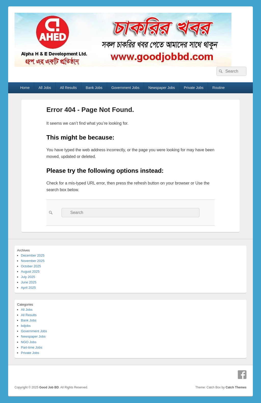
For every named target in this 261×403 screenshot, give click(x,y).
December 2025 (33, 255)
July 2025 (28, 277)
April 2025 (28, 288)
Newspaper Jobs (161, 88)
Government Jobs (125, 88)
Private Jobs (193, 88)
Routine (218, 88)
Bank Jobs (94, 88)
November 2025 (33, 261)
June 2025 (28, 282)
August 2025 (30, 271)
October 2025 (31, 266)
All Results (68, 88)
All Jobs (44, 88)
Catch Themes (236, 387)
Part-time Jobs (31, 347)
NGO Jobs (28, 342)
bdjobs (26, 326)
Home (25, 88)
